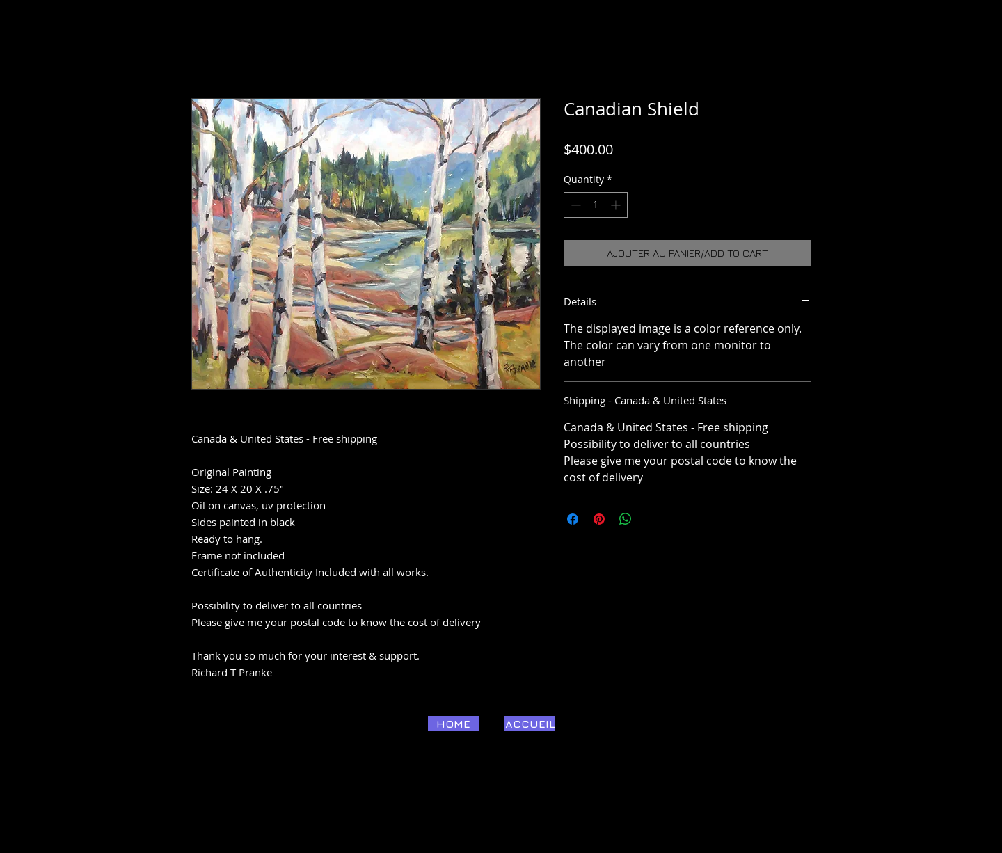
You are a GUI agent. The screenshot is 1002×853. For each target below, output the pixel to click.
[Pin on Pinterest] (599, 519)
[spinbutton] (595, 205)
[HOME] (453, 723)
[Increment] (617, 205)
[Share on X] (652, 519)
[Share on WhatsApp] (625, 519)
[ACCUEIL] (529, 723)
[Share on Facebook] (572, 519)
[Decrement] (574, 205)
